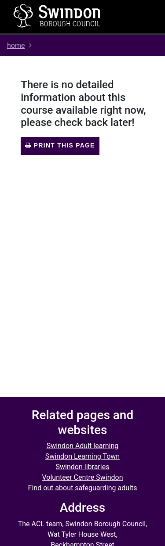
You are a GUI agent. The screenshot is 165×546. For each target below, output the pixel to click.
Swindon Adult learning (83, 446)
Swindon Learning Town (82, 456)
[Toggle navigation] (137, 17)
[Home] (57, 15)
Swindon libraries (83, 467)
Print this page (60, 145)
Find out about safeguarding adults (82, 488)
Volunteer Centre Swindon (82, 477)
